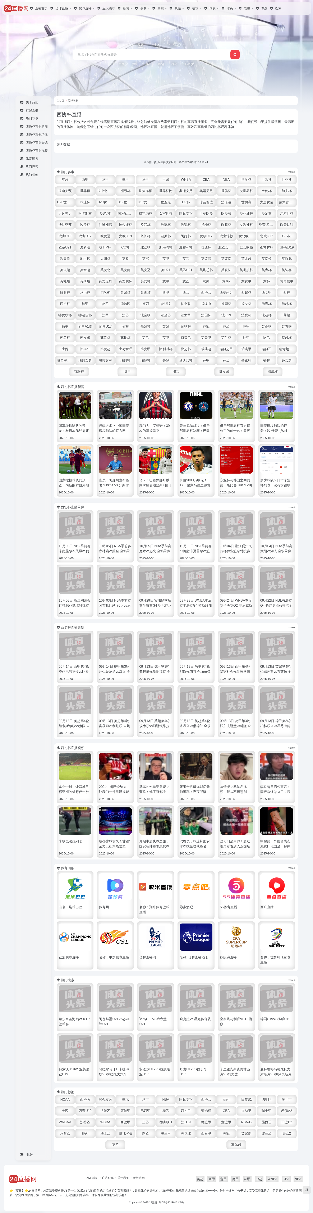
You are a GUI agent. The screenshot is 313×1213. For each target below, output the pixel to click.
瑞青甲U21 (65, 360)
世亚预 (287, 179)
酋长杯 (146, 236)
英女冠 (146, 270)
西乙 (186, 292)
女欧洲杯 (246, 225)
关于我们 (123, 1178)
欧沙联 (226, 213)
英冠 (145, 258)
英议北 (287, 258)
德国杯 (226, 304)
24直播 (153, 1202)
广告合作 (108, 1178)
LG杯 (186, 202)
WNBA (186, 179)
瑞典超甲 (226, 349)
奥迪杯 (206, 247)
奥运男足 (206, 191)
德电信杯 (85, 315)
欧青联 (65, 258)
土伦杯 (267, 191)
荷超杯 (287, 337)
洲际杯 (125, 191)
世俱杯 (226, 191)
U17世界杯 (126, 202)
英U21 (165, 270)
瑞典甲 (246, 349)
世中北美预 (105, 191)
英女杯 (146, 281)
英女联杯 (125, 281)
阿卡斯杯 (85, 213)
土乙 (145, 1122)
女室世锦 (165, 213)
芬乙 (226, 360)
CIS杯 (286, 236)
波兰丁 (287, 1099)
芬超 (165, 360)
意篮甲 (226, 1122)
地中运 (85, 258)
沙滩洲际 (105, 225)
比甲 (246, 337)
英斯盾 (85, 281)
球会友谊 (206, 202)
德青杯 (267, 304)
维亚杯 (65, 292)
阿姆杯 (186, 236)
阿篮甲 (125, 1111)
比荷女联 (125, 349)
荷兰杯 (226, 337)
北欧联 (146, 247)
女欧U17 (206, 236)
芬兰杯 (246, 360)
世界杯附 (165, 191)
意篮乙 (65, 1133)
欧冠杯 (186, 225)
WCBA (105, 1122)
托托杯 (206, 225)
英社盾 (65, 281)
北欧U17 (266, 236)
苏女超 (85, 337)
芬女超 (287, 360)
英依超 (65, 270)
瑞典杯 (125, 360)
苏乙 (226, 326)
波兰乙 (267, 1133)
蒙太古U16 (287, 202)
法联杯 (246, 315)
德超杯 (287, 304)
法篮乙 (105, 1111)
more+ (291, 171)
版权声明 (139, 1178)
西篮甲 (125, 1122)
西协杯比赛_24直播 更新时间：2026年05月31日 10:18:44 (176, 162)
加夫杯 (287, 191)
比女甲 (146, 349)
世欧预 (267, 179)
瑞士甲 (267, 1111)
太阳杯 (105, 258)
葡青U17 (105, 326)
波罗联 (85, 247)
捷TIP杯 (105, 247)
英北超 (246, 258)
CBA (206, 179)
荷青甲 (206, 337)
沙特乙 (85, 1122)
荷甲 (165, 337)
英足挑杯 (246, 270)
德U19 (206, 304)
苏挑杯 (125, 337)
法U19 (226, 315)
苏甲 (246, 326)
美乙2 (286, 1133)
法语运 (226, 202)
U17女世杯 (146, 202)
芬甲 (206, 360)
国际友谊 (186, 213)
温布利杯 (186, 247)
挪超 (266, 360)
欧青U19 (65, 236)
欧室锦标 (226, 236)
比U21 (85, 349)
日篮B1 (246, 1099)
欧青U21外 (267, 225)
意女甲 (246, 281)
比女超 (105, 349)
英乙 (186, 258)
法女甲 (186, 315)
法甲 (145, 179)
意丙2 (226, 281)
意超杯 (125, 292)
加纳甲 (246, 1111)
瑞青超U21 (287, 349)
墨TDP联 (125, 1133)
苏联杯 (105, 337)
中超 (165, 179)
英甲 (165, 258)
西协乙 (206, 292)
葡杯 (125, 326)
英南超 (267, 258)
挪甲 (127, 371)
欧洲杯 (166, 225)
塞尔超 (236, 1144)
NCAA (64, 1099)
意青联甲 (286, 281)
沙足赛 (267, 213)
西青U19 (85, 1111)
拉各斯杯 (125, 225)
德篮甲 (206, 1122)
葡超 (286, 315)
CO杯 (125, 247)
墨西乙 (267, 1122)
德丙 (145, 304)
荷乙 (145, 337)
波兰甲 (166, 1133)
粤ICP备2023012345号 (171, 1202)
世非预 (85, 191)
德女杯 (246, 304)
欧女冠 (105, 236)
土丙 (65, 1111)
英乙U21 (185, 270)
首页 (61, 100)
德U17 (165, 304)
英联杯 (226, 270)
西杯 (286, 292)
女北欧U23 (247, 236)
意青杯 (146, 292)
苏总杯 (65, 337)
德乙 (105, 304)
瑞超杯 (146, 360)
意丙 (206, 281)
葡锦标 (206, 1111)
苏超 (165, 326)
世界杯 (246, 179)
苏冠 (206, 326)
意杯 (266, 281)
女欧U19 (125, 236)
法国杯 (206, 315)
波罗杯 (166, 236)
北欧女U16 (226, 247)
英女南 (125, 270)
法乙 (125, 315)
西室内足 (226, 292)
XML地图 (92, 1178)
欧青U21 (286, 225)
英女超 (85, 270)
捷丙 (85, 1133)
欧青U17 (85, 236)
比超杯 (186, 349)
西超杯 (246, 292)
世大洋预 (145, 191)
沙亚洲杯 (246, 213)
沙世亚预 (65, 225)
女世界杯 (246, 191)
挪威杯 (273, 371)
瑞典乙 (267, 349)
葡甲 (65, 326)
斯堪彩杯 (165, 247)
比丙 (65, 349)
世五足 (166, 202)
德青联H (166, 1122)
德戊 (125, 1099)
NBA (226, 179)
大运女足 (266, 202)
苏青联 (287, 326)
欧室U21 (65, 247)
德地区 (125, 304)
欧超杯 (226, 225)
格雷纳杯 (145, 213)
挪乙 (175, 371)
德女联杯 (65, 315)
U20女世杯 (105, 202)
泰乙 (165, 1111)
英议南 (226, 258)
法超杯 (267, 315)
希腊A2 (286, 1111)
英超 (65, 179)
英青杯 (267, 270)
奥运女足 (186, 191)
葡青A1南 (85, 326)
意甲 (105, 179)
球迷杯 (85, 202)
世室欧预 (206, 213)
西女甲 (267, 292)
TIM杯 (105, 292)
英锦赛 (287, 270)
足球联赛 (73, 100)
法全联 (146, 315)
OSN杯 (105, 213)
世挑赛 (246, 202)
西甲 (85, 179)
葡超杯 (146, 326)
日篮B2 (286, 1122)
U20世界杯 (65, 202)
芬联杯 (79, 371)
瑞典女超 (85, 360)
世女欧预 (246, 247)
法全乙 (166, 315)
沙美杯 (85, 225)
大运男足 (65, 213)
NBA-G (246, 1122)
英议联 (206, 258)
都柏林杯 (266, 247)
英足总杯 (206, 270)
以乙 (145, 1133)
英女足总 (105, 281)
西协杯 (65, 304)
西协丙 (85, 1099)
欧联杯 (146, 225)
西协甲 (186, 1111)
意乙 (186, 281)
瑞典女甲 (105, 360)
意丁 (145, 1099)
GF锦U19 (287, 247)
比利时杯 (165, 349)
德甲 (125, 179)
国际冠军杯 (126, 213)
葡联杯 (186, 326)
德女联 (186, 304)
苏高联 (267, 326)
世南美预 (65, 191)
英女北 (105, 270)
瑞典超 (206, 349)
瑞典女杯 (186, 360)
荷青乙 (186, 337)
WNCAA (65, 1122)
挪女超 (224, 371)
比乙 (266, 337)
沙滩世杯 (286, 213)
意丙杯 (85, 292)
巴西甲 (146, 1111)
